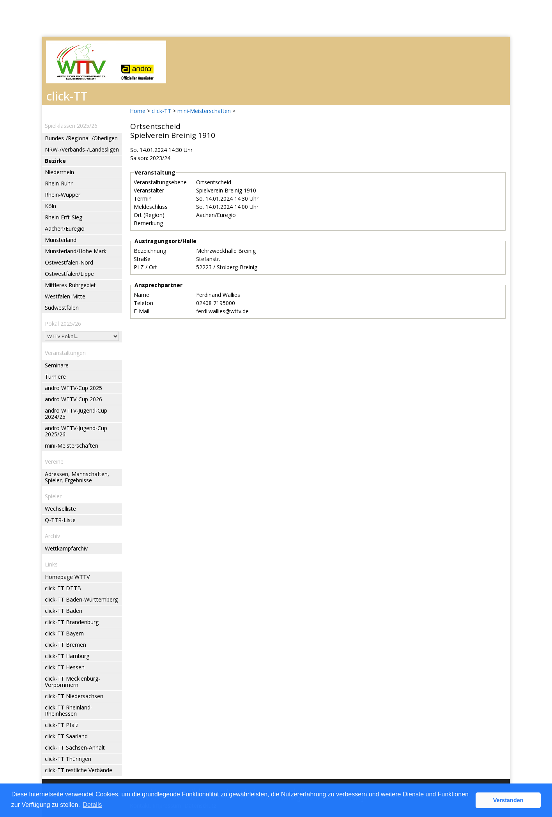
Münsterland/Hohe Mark (75, 251)
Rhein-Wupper (62, 194)
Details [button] (92, 804)
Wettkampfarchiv (66, 548)
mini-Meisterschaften (204, 111)
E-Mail (141, 311)
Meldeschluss (151, 206)
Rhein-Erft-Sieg (63, 217)
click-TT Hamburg (67, 656)
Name (141, 294)
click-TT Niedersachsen (74, 696)
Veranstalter (149, 190)
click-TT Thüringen (68, 758)
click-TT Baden (63, 610)
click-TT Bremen (65, 644)
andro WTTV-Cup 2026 (73, 399)
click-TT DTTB (63, 588)
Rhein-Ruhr (59, 183)
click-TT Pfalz (61, 725)
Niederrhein (59, 172)
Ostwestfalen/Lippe (69, 273)
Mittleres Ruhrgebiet (70, 285)
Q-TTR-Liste (60, 520)
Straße (142, 259)
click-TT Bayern (64, 633)
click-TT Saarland (66, 736)
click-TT (161, 111)
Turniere (55, 376)
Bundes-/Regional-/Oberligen (81, 138)
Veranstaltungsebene (160, 182)
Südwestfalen (62, 307)
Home (137, 111)
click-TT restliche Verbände (78, 770)
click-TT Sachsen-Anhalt (75, 747)
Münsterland (60, 240)
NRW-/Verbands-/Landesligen (82, 149)
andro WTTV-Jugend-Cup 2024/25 (76, 413)
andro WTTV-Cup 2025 (73, 388)
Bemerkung (148, 223)
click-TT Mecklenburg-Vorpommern (72, 681)
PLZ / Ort (145, 267)
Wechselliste (60, 508)
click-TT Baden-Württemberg (81, 599)
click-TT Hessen (65, 667)
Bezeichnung (150, 250)
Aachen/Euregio (65, 228)
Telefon (143, 303)
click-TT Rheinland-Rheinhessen (68, 710)
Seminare (57, 365)
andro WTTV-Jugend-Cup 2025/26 (76, 431)
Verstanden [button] (508, 800)
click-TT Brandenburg (72, 622)
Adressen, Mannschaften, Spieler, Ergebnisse (77, 477)
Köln (50, 206)
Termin (143, 198)
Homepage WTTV (67, 577)
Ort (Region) (149, 215)
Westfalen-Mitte (65, 296)
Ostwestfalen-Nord (69, 262)
